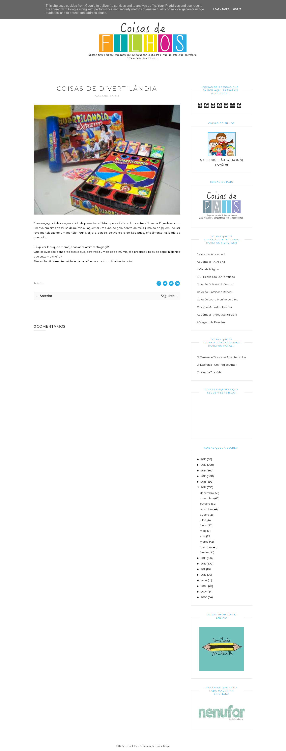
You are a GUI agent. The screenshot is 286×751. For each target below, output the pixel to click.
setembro (206, 509)
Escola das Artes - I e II (211, 254)
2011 (203, 569)
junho (203, 525)
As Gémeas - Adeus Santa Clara (217, 314)
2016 (203, 476)
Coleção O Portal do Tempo (215, 284)
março (204, 541)
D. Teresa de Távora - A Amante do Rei (221, 357)
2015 (203, 481)
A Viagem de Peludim (211, 322)
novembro (207, 498)
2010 (204, 574)
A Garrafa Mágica (208, 269)
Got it (237, 9)
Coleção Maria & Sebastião (214, 307)
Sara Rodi (102, 96)
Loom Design (163, 745)
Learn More (221, 9)
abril (203, 536)
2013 (203, 558)
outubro (205, 503)
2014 (203, 487)
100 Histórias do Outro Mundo (216, 276)
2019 (203, 459)
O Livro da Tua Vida (209, 372)
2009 (204, 580)
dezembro (207, 493)
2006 (204, 597)
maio (203, 530)
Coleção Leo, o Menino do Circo (218, 299)
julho (203, 520)
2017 (203, 470)
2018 (204, 464)
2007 (204, 591)
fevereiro (206, 547)
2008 (204, 586)
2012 (203, 563)
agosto (204, 514)
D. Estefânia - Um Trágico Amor (217, 364)
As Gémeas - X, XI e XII (211, 261)
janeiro (204, 552)
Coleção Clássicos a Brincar (214, 291)
